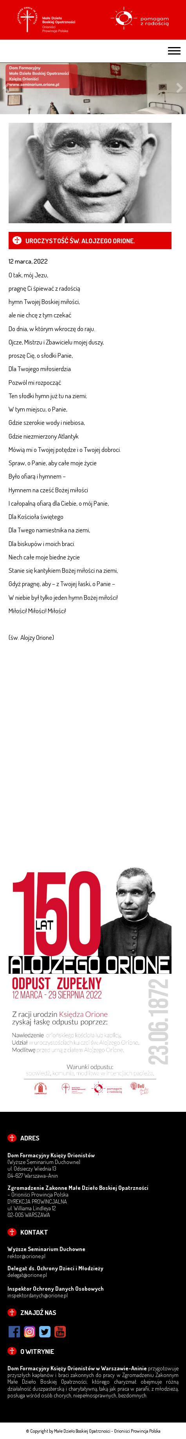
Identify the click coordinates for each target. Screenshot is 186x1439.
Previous (6, 88)
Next (180, 88)
